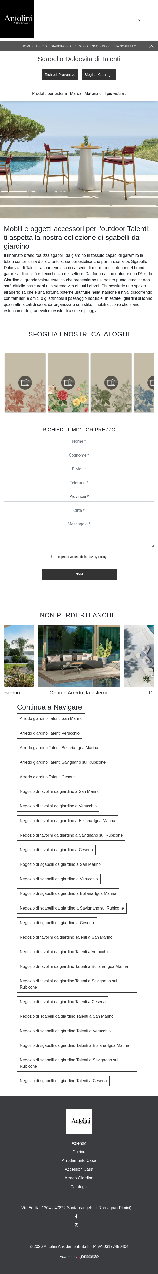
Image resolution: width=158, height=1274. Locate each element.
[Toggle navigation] (151, 19)
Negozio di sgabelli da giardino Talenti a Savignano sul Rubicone (69, 1063)
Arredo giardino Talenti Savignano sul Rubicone (63, 762)
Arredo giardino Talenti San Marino (51, 718)
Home (26, 46)
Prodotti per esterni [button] (49, 93)
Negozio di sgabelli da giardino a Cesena (57, 923)
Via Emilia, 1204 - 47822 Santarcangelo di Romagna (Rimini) (76, 1208)
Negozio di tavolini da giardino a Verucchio (58, 806)
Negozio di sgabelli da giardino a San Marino (60, 864)
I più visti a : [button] (115, 93)
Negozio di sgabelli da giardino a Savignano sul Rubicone (72, 908)
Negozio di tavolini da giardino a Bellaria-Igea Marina (67, 820)
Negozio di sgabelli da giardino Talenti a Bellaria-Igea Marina (74, 1045)
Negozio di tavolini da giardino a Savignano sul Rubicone (71, 835)
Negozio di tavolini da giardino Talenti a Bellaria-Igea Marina (74, 966)
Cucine (79, 1152)
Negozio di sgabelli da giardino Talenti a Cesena (63, 1081)
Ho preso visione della (81, 557)
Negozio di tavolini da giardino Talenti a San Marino (66, 937)
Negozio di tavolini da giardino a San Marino (60, 791)
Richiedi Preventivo (60, 75)
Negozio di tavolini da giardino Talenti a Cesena (63, 1002)
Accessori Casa (79, 1169)
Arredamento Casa (79, 1160)
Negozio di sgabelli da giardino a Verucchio (59, 879)
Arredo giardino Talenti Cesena (48, 777)
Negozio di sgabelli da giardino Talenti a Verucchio (65, 1031)
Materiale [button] (93, 93)
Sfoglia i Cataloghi (98, 75)
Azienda (79, 1143)
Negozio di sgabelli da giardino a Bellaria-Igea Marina (68, 893)
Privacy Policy (97, 557)
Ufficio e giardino (50, 46)
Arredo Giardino (83, 46)
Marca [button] (76, 93)
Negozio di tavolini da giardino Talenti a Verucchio (65, 952)
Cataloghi (79, 1186)
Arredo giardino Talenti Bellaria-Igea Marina (59, 748)
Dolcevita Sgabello (119, 46)
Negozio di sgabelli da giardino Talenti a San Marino (67, 1016)
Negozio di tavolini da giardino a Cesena (56, 850)
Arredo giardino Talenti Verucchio (50, 733)
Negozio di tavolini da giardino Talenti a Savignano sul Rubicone (68, 984)
